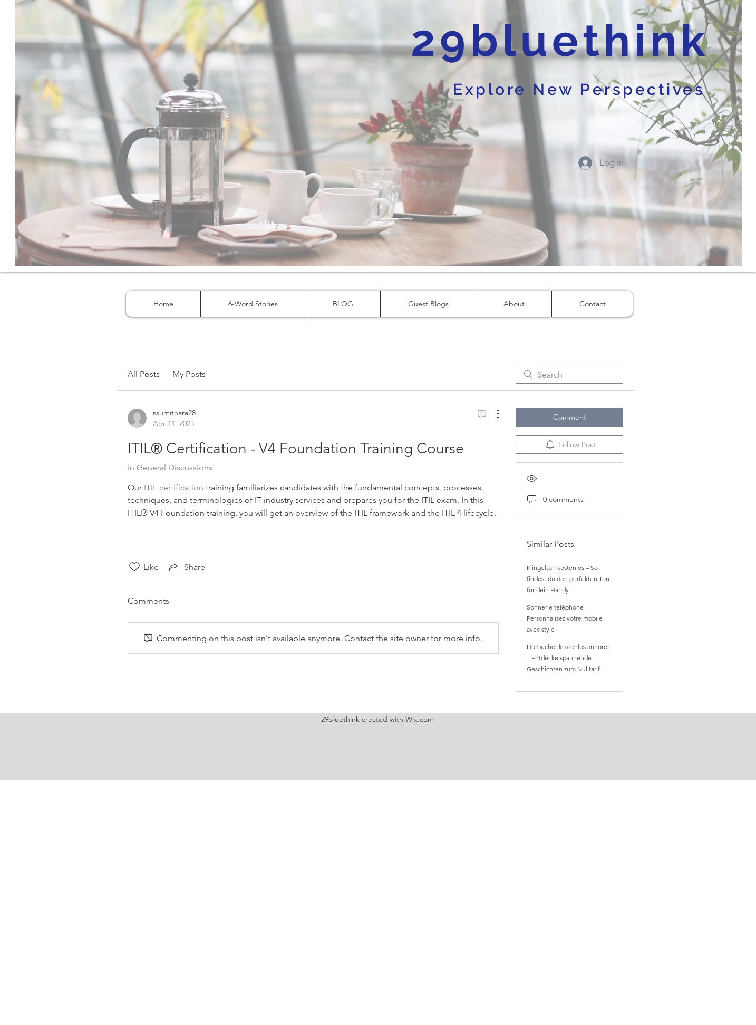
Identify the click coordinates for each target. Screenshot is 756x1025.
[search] (569, 374)
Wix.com (419, 719)
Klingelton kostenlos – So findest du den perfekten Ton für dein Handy (568, 579)
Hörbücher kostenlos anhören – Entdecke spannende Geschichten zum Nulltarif (569, 658)
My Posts (189, 374)
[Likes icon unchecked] (134, 566)
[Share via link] (186, 566)
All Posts (144, 374)
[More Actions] (492, 414)
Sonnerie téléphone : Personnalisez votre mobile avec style (565, 618)
